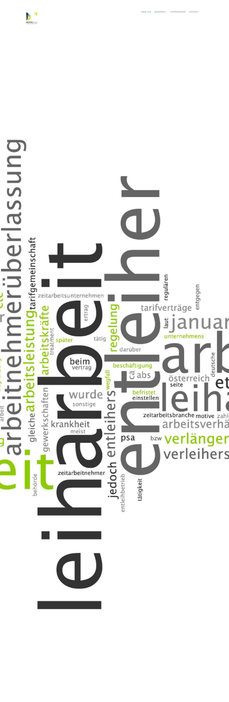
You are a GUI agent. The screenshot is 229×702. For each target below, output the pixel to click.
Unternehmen (178, 11)
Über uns (146, 11)
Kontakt (193, 11)
